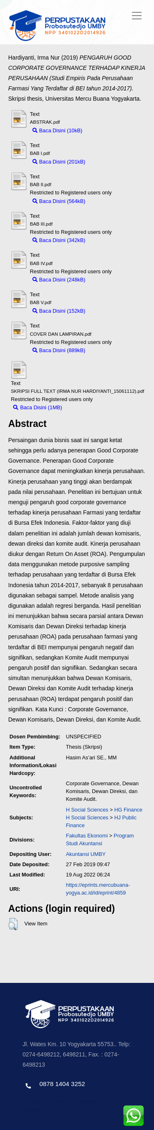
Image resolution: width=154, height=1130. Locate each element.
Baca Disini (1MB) (37, 407)
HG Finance (128, 810)
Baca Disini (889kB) (58, 350)
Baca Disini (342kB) (58, 240)
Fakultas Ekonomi (87, 836)
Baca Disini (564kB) (58, 201)
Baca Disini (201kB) (58, 162)
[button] (13, 924)
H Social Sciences (87, 810)
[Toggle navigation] (137, 15)
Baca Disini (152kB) (58, 311)
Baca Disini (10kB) (57, 130)
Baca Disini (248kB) (58, 280)
